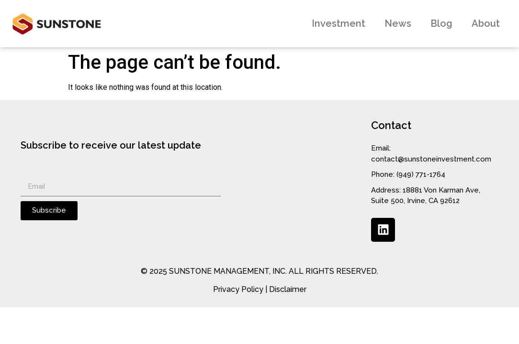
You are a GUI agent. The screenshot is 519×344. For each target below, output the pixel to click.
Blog (441, 23)
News (397, 23)
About (486, 23)
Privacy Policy (238, 289)
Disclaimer (287, 289)
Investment (338, 23)
